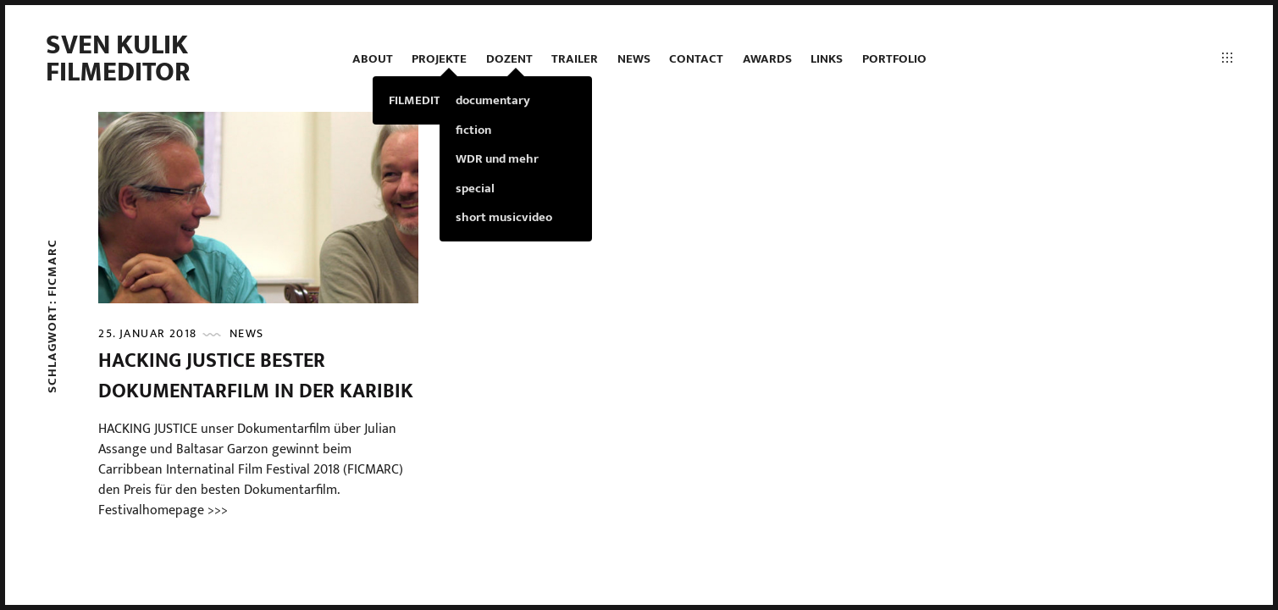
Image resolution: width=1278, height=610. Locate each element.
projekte (439, 58)
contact (696, 58)
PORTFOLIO (894, 58)
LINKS (827, 58)
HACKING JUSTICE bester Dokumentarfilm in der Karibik (255, 376)
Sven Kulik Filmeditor (118, 59)
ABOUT (372, 58)
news (633, 58)
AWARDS (767, 58)
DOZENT (509, 58)
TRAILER (574, 58)
